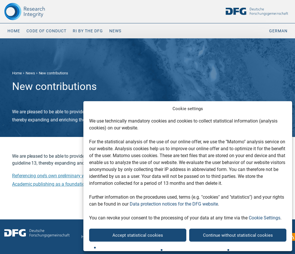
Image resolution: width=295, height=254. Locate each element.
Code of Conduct (46, 31)
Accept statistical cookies (137, 235)
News (115, 31)
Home (13, 31)
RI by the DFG (88, 31)
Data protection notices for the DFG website (174, 204)
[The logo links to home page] (37, 11)
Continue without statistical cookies (238, 235)
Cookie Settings (264, 218)
